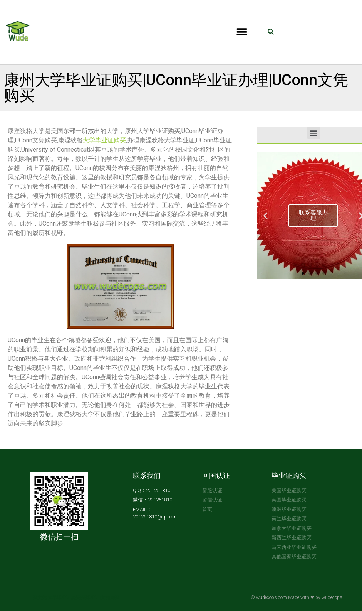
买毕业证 (90, 597)
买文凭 (40, 597)
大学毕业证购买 (104, 140)
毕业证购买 (289, 475)
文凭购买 (110, 597)
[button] (241, 32)
